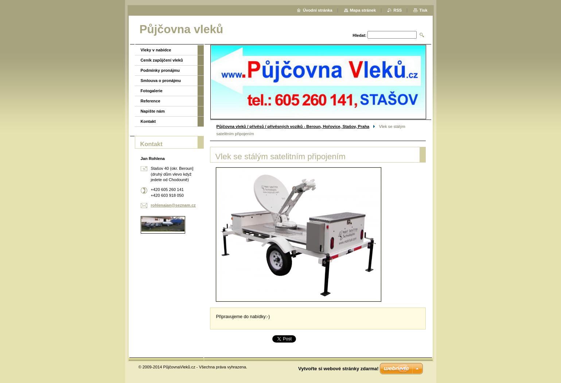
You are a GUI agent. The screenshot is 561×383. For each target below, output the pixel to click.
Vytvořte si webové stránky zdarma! (338, 368)
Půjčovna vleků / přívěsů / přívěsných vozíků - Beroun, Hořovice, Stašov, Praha (293, 126)
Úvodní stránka (317, 10)
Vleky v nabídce (156, 50)
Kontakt (148, 121)
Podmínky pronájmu (160, 70)
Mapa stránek (363, 10)
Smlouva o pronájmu (161, 80)
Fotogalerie (152, 91)
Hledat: (359, 35)
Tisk (423, 10)
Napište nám (153, 111)
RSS (397, 10)
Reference (150, 101)
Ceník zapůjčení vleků (162, 60)
